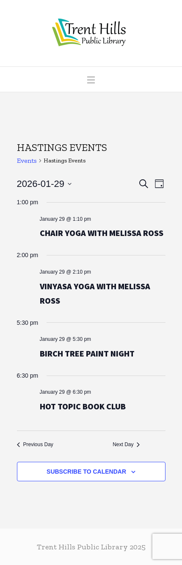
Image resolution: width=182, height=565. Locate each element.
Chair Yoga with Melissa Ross (101, 233)
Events (27, 160)
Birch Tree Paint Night (87, 353)
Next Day (126, 444)
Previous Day (35, 444)
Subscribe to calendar (86, 471)
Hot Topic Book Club (83, 406)
